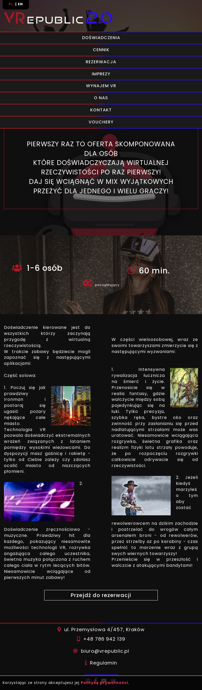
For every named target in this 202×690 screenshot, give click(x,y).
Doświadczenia (101, 38)
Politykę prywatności (104, 682)
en (20, 4)
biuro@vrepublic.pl (105, 651)
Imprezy (101, 74)
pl (11, 4)
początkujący (107, 285)
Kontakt (101, 110)
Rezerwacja (101, 62)
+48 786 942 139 (104, 639)
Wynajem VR (101, 86)
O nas (101, 98)
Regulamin (103, 663)
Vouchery (101, 122)
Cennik (101, 50)
